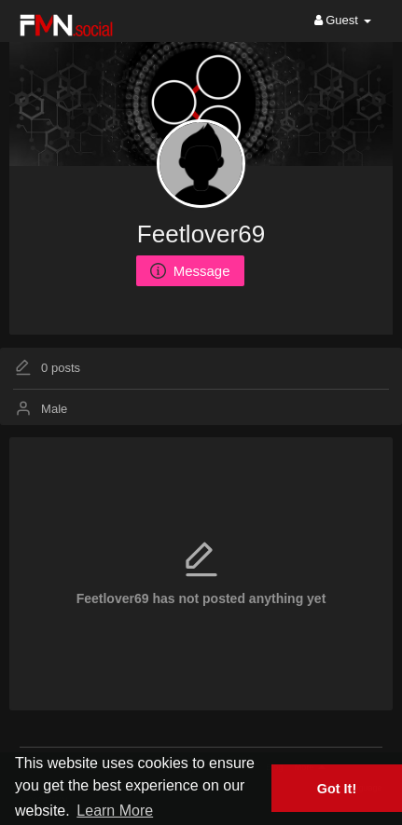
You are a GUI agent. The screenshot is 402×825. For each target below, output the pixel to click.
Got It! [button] (336, 788)
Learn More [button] (114, 810)
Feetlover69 (201, 234)
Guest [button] (342, 20)
